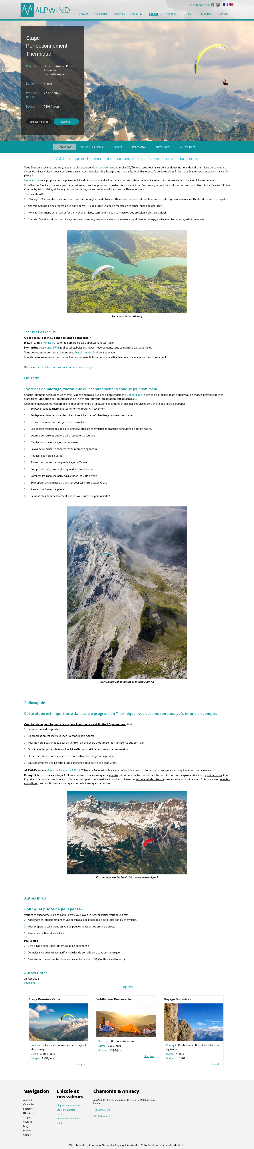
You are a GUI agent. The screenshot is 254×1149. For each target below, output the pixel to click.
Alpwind (83, 13)
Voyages (171, 13)
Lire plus (81, 1063)
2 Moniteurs (47, 342)
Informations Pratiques (68, 1117)
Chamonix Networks (101, 1144)
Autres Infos (169, 146)
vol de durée (134, 394)
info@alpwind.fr (101, 1115)
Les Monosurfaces (66, 1109)
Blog (188, 13)
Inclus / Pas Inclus (86, 146)
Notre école (31, 180)
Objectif (116, 146)
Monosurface (100, 167)
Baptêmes (119, 13)
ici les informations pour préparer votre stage (65, 366)
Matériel (206, 13)
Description (55, 146)
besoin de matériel (86, 352)
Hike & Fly (136, 13)
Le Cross (61, 1113)
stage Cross (109, 762)
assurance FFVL (50, 347)
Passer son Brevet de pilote (48, 488)
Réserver (66, 121)
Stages (153, 13)
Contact (223, 13)
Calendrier (101, 13)
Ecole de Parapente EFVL (62, 770)
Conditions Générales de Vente (166, 1144)
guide (183, 770)
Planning (29, 982)
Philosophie (141, 146)
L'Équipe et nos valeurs (68, 1104)
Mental (32, 212)
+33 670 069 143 (198, 5)
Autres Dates (198, 146)
